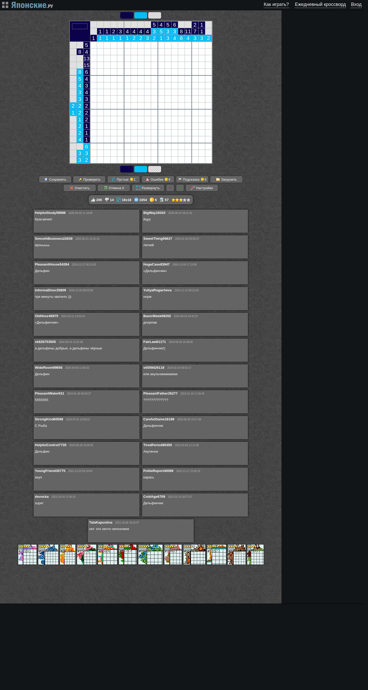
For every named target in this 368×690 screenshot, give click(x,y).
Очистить (79, 188)
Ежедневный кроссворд (320, 4)
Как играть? (276, 4)
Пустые (124, 179)
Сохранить (55, 179)
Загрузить (226, 179)
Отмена (114, 188)
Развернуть (148, 188)
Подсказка (192, 179)
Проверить (89, 179)
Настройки (202, 188)
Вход (356, 4)
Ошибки (157, 179)
